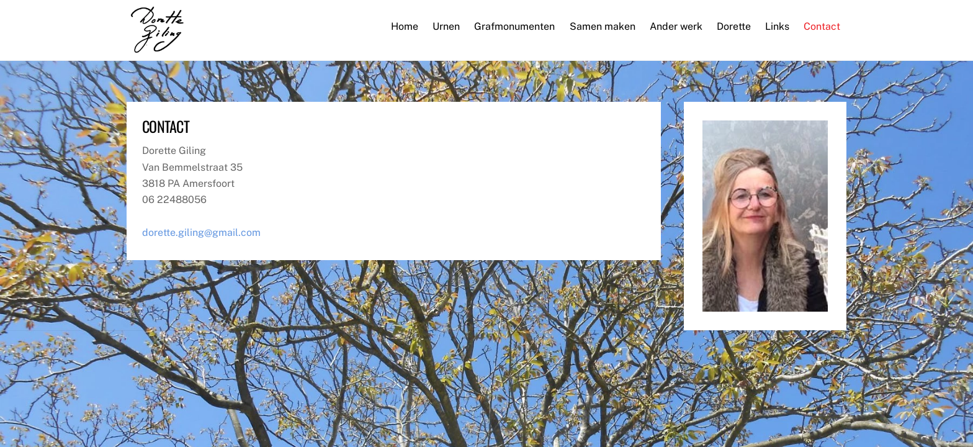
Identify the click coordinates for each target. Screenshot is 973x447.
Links (777, 26)
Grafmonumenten (514, 26)
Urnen (446, 26)
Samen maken (602, 26)
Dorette (734, 26)
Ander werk (676, 26)
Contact (822, 26)
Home (404, 26)
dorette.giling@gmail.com (201, 232)
